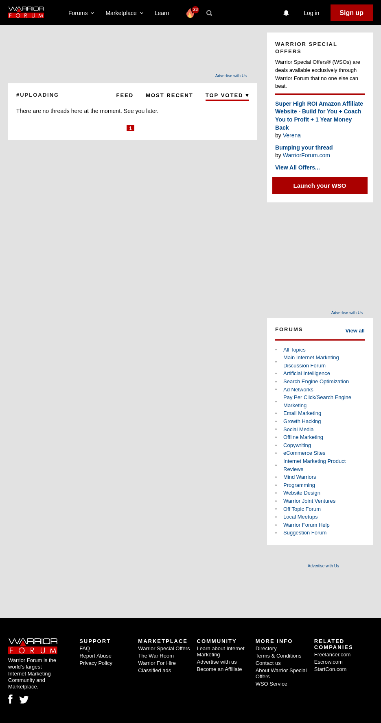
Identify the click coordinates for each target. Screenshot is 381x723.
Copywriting (297, 445)
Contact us (268, 663)
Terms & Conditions (279, 656)
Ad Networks (298, 389)
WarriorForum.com (306, 155)
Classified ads (154, 670)
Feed (125, 95)
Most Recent (169, 95)
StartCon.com (330, 669)
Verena (292, 135)
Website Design (301, 493)
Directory (266, 648)
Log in (311, 13)
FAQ (84, 648)
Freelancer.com (332, 654)
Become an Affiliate (219, 669)
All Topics (294, 350)
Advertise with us (217, 662)
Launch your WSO (319, 185)
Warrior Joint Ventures (309, 501)
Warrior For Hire (157, 663)
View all (355, 331)
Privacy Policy (95, 663)
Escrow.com (328, 662)
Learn (164, 13)
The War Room (156, 656)
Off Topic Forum (302, 509)
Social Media (298, 429)
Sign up (351, 12)
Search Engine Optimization (316, 381)
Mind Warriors (299, 477)
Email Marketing (302, 413)
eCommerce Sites (304, 453)
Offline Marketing (303, 437)
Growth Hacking (302, 421)
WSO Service (271, 684)
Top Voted (227, 95)
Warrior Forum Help (306, 525)
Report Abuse (95, 656)
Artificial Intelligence (306, 373)
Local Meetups (300, 517)
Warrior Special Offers (164, 648)
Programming (299, 485)
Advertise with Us (231, 76)
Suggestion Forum (304, 533)
